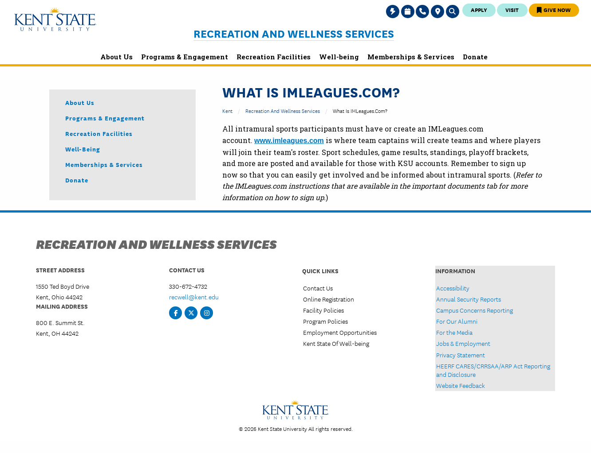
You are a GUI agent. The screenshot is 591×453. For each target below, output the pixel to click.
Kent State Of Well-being (336, 343)
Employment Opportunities (340, 332)
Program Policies (325, 321)
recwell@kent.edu (194, 297)
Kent (227, 110)
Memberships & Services (104, 164)
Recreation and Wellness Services (293, 33)
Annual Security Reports (468, 299)
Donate (76, 180)
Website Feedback (460, 385)
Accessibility (452, 288)
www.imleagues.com (289, 140)
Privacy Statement (460, 355)
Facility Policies (323, 310)
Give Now (554, 9)
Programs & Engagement (105, 118)
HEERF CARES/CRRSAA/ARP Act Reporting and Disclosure (493, 370)
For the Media (454, 332)
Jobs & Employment (463, 343)
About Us (80, 102)
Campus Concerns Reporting (474, 310)
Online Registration (328, 299)
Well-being (82, 149)
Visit (512, 9)
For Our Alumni (456, 321)
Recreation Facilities (99, 133)
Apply (479, 9)
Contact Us (318, 288)
